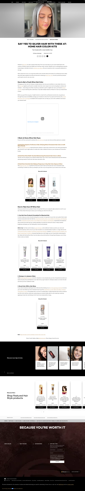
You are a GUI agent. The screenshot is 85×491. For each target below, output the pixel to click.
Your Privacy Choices (7, 488)
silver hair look (40, 140)
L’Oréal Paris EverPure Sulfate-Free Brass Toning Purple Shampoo (32, 231)
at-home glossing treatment (56, 287)
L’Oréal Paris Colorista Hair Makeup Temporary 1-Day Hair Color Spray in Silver (40, 164)
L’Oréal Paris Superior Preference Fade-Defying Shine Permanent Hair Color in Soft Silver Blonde (41, 145)
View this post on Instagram (33, 121)
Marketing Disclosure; (54, 457)
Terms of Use (52, 480)
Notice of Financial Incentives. (55, 459)
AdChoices (61, 484)
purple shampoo (38, 227)
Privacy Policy (34, 480)
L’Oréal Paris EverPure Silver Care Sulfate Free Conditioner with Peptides (37, 220)
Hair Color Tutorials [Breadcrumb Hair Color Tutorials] (54, 39)
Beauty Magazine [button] (61, 2)
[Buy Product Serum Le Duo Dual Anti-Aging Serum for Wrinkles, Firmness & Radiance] (40, 407)
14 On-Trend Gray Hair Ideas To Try (52, 417)
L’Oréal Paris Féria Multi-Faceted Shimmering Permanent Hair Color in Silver (39, 155)
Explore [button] (69, 2)
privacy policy (71, 484)
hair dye (21, 86)
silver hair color (49, 75)
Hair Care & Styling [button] (40, 2)
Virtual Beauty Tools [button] (51, 2)
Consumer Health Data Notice (26, 480)
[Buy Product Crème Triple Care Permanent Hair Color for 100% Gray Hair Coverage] (64, 407)
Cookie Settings (47, 480)
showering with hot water (26, 277)
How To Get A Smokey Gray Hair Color (39, 417)
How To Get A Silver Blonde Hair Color (26, 417)
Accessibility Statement (40, 480)
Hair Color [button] (31, 2)
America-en (7, 480)
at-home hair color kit (25, 147)
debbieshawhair (41, 338)
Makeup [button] (17, 2)
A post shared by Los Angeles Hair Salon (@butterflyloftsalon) (42, 132)
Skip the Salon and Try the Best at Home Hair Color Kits (32, 334)
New (12, 2)
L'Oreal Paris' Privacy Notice (59, 458)
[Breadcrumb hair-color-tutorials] (29, 420)
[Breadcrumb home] (5, 420)
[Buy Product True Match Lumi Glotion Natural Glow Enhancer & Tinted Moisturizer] (76, 407)
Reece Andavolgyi (37, 53)
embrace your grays (38, 68)
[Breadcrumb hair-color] (18, 420)
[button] (1, 203)
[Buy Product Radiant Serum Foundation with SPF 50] (52, 407)
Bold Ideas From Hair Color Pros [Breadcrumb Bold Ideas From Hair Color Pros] (41, 39)
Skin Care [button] (24, 2)
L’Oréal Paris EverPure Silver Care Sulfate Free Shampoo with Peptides (51, 218)
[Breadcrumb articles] (11, 420)
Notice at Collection (18, 488)
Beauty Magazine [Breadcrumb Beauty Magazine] (30, 39)
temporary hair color (24, 165)
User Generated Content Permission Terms (61, 480)
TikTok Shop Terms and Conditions (17, 480)
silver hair (24, 64)
